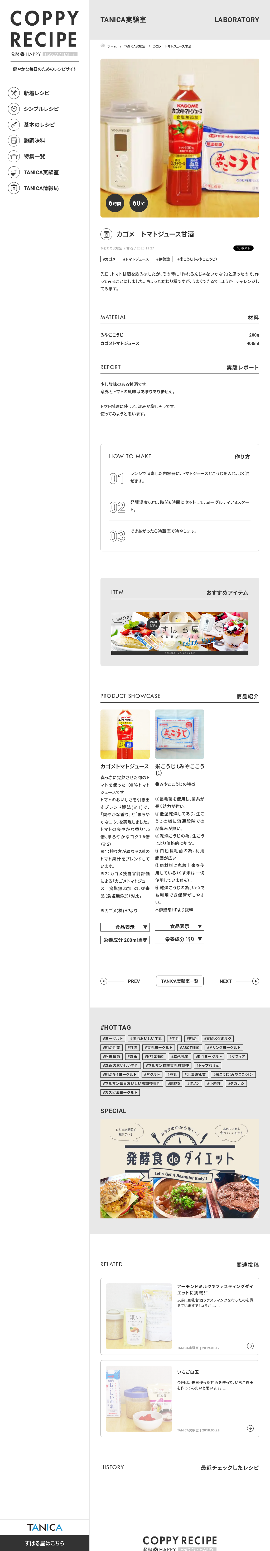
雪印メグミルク (218, 1038)
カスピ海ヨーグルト (121, 1092)
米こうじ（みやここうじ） (199, 259)
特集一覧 (34, 156)
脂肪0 (175, 1083)
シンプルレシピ (41, 108)
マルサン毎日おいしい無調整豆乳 (132, 1083)
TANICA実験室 (41, 172)
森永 (133, 1056)
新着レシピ (37, 92)
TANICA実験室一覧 (179, 981)
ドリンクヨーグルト (224, 1047)
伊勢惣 (164, 259)
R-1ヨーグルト (210, 1056)
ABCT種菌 (191, 1047)
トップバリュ (209, 1065)
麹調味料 (34, 140)
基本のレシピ (39, 124)
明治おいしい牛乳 (147, 1038)
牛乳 (176, 1038)
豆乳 (173, 1074)
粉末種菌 (112, 1056)
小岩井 (215, 1083)
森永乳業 (181, 1056)
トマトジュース (137, 259)
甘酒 (129, 248)
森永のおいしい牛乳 (121, 1065)
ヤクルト (153, 1074)
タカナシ (237, 1083)
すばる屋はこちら (45, 1543)
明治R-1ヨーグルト (121, 1074)
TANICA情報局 (41, 188)
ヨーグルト (114, 1038)
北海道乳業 (196, 1074)
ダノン (195, 1083)
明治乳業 (112, 1047)
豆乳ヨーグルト (160, 1047)
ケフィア (238, 1056)
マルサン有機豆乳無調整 (168, 1065)
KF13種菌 (155, 1056)
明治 (193, 1038)
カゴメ (110, 259)
